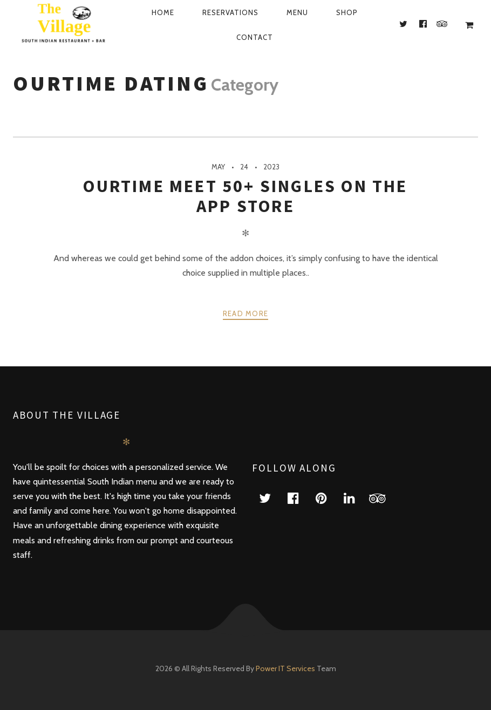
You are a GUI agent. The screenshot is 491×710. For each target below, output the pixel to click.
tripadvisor (383, 498)
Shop (347, 12)
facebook (299, 498)
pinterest (327, 498)
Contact (254, 37)
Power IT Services (286, 668)
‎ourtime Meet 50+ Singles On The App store (245, 195)
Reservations (230, 12)
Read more (246, 313)
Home (163, 12)
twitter (271, 498)
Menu (297, 12)
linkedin (355, 498)
